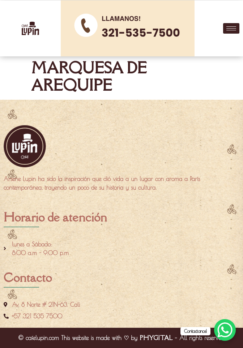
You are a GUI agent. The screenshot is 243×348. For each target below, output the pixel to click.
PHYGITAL (156, 338)
